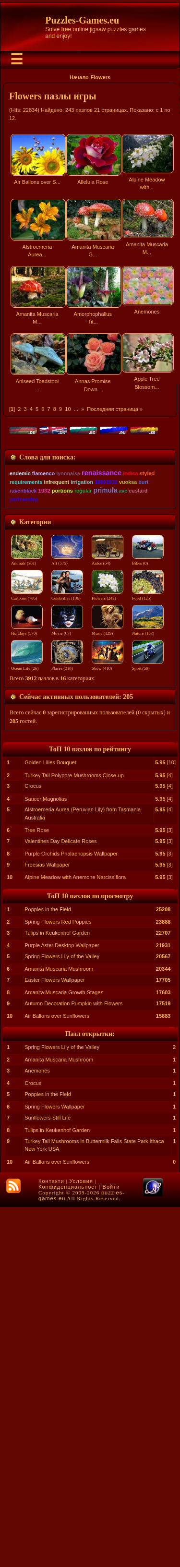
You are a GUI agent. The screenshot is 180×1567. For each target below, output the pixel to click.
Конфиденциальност (67, 1547)
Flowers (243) (109, 955)
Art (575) (68, 920)
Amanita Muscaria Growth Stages (63, 1352)
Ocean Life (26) (27, 1025)
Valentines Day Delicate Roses (60, 1201)
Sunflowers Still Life (47, 1478)
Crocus (32, 1146)
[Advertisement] (90, 503)
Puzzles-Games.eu (82, 20)
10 (68, 409)
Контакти (51, 1541)
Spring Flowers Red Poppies (57, 1282)
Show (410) (109, 1025)
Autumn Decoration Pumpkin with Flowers (73, 1363)
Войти (111, 1547)
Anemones (37, 1431)
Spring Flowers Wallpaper (54, 1467)
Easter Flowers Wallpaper (54, 1340)
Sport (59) (150, 1025)
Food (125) (150, 955)
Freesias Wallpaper (47, 1225)
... (76, 409)
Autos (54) (109, 920)
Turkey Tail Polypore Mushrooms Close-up (74, 1135)
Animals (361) (27, 920)
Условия (81, 1541)
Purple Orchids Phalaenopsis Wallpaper (71, 1214)
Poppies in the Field (47, 1269)
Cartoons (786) (27, 955)
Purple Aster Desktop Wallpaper (61, 1305)
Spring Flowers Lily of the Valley (61, 1316)
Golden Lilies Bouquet (50, 1122)
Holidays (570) (27, 990)
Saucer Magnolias (45, 1159)
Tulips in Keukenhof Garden (57, 1293)
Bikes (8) (150, 920)
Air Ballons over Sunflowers (56, 1376)
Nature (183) (150, 990)
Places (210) (68, 1025)
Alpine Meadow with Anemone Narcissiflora (75, 1237)
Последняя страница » (115, 409)
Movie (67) (68, 990)
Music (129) (109, 990)
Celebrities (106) (68, 955)
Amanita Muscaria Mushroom (58, 1329)
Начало (79, 77)
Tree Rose (36, 1190)
